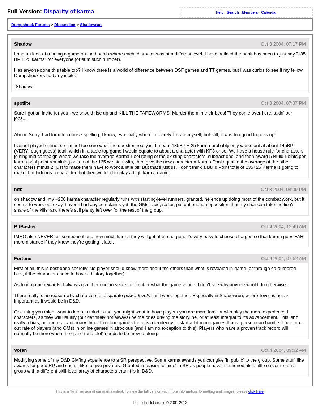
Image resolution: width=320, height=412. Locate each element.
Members (250, 12)
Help (220, 12)
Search (233, 12)
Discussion (65, 24)
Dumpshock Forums (30, 24)
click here (256, 392)
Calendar (269, 12)
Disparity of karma (68, 11)
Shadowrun (91, 24)
